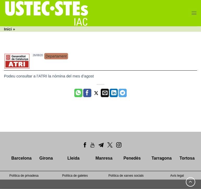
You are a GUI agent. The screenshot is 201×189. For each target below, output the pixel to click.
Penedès (132, 158)
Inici (8, 29)
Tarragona (162, 158)
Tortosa (187, 158)
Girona (46, 158)
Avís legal (177, 175)
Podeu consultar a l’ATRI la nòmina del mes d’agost (49, 76)
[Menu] (194, 13)
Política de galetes (75, 175)
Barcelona (21, 158)
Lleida (74, 158)
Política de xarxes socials (126, 175)
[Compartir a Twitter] (96, 93)
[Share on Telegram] (123, 93)
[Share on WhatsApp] (78, 93)
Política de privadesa (23, 175)
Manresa (104, 158)
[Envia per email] (105, 93)
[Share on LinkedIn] (114, 93)
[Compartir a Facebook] (87, 93)
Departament (56, 56)
